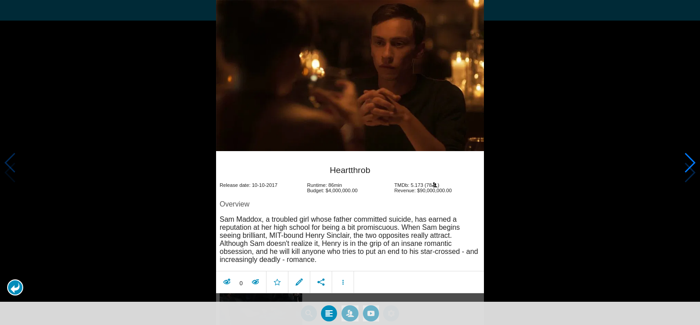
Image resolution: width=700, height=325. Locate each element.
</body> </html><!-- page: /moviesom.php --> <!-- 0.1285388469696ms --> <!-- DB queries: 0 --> (350, 162)
